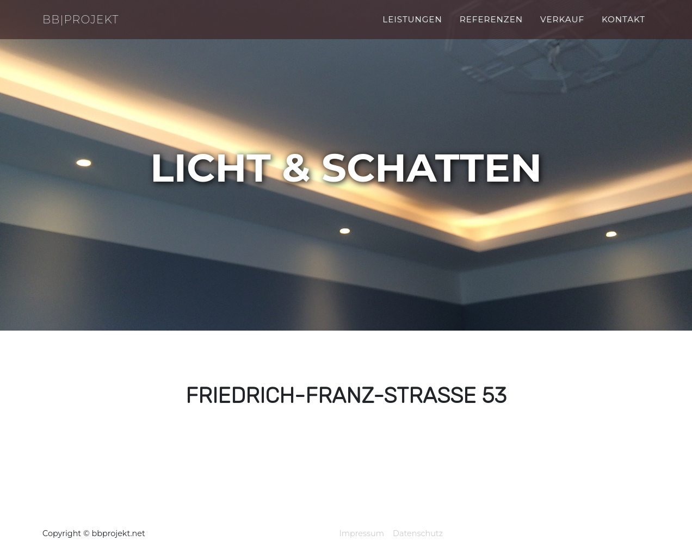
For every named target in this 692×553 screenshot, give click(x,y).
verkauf (562, 25)
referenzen (491, 25)
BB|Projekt (88, 25)
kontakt (623, 25)
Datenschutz (418, 533)
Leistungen (412, 25)
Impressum (361, 533)
